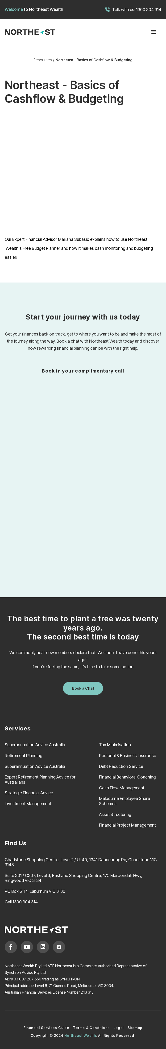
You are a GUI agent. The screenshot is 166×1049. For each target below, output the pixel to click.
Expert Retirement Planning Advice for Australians (40, 779)
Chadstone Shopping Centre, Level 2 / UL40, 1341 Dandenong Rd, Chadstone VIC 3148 (81, 862)
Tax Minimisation (115, 744)
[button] (153, 32)
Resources (42, 59)
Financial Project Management (127, 825)
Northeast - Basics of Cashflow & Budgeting (94, 59)
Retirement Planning (23, 755)
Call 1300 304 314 (21, 901)
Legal (119, 1028)
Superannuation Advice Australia (35, 744)
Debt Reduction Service (121, 766)
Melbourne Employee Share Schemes (124, 801)
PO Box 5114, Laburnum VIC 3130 (35, 891)
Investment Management (28, 803)
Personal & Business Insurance (127, 755)
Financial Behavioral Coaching (127, 776)
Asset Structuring (115, 814)
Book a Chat (83, 688)
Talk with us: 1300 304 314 (136, 9)
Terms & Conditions (91, 1028)
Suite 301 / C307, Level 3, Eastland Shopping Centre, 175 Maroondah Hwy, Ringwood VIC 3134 (73, 878)
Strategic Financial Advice (29, 792)
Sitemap (135, 1028)
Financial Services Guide (47, 1028)
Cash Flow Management (121, 787)
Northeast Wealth (46, 9)
